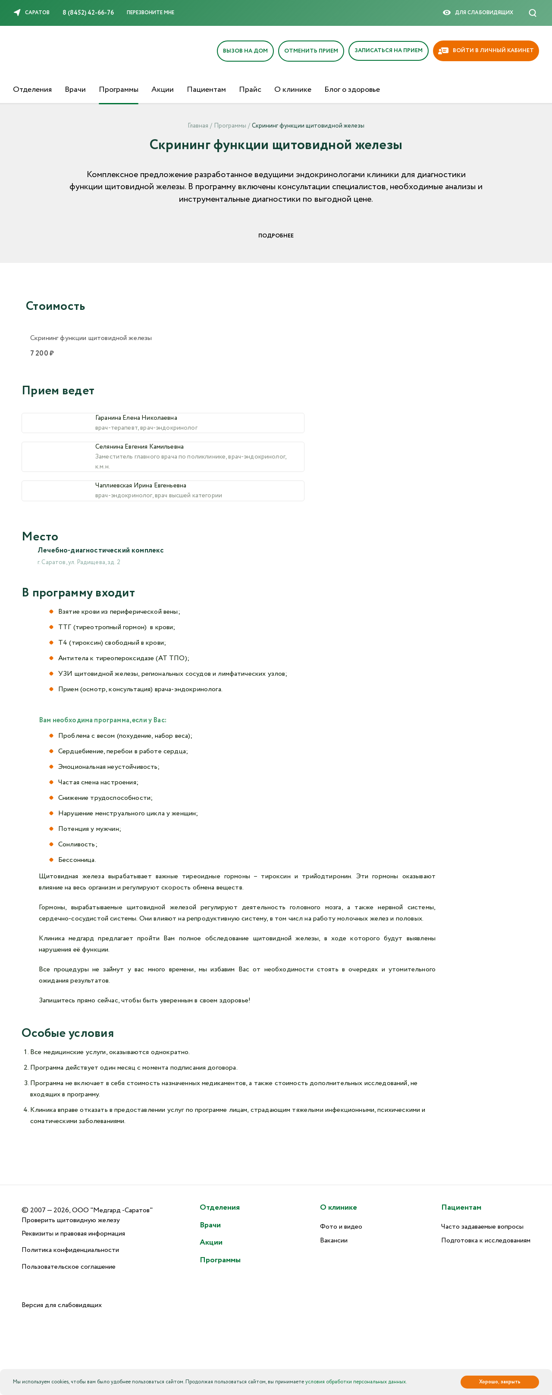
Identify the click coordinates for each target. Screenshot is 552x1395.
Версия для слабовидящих (62, 1306)
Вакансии (334, 1241)
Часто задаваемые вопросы (482, 1227)
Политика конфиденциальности (70, 1250)
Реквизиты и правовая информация (73, 1234)
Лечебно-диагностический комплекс (105, 563)
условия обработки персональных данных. (356, 1382)
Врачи (75, 89)
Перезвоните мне (150, 12)
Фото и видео (341, 1227)
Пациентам (206, 89)
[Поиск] (532, 12)
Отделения (32, 89)
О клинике (292, 89)
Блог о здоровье (352, 89)
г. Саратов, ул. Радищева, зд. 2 (79, 575)
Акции (162, 89)
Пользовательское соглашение (69, 1267)
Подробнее (276, 236)
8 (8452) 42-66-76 (88, 13)
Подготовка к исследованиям (485, 1241)
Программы (118, 89)
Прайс (250, 89)
